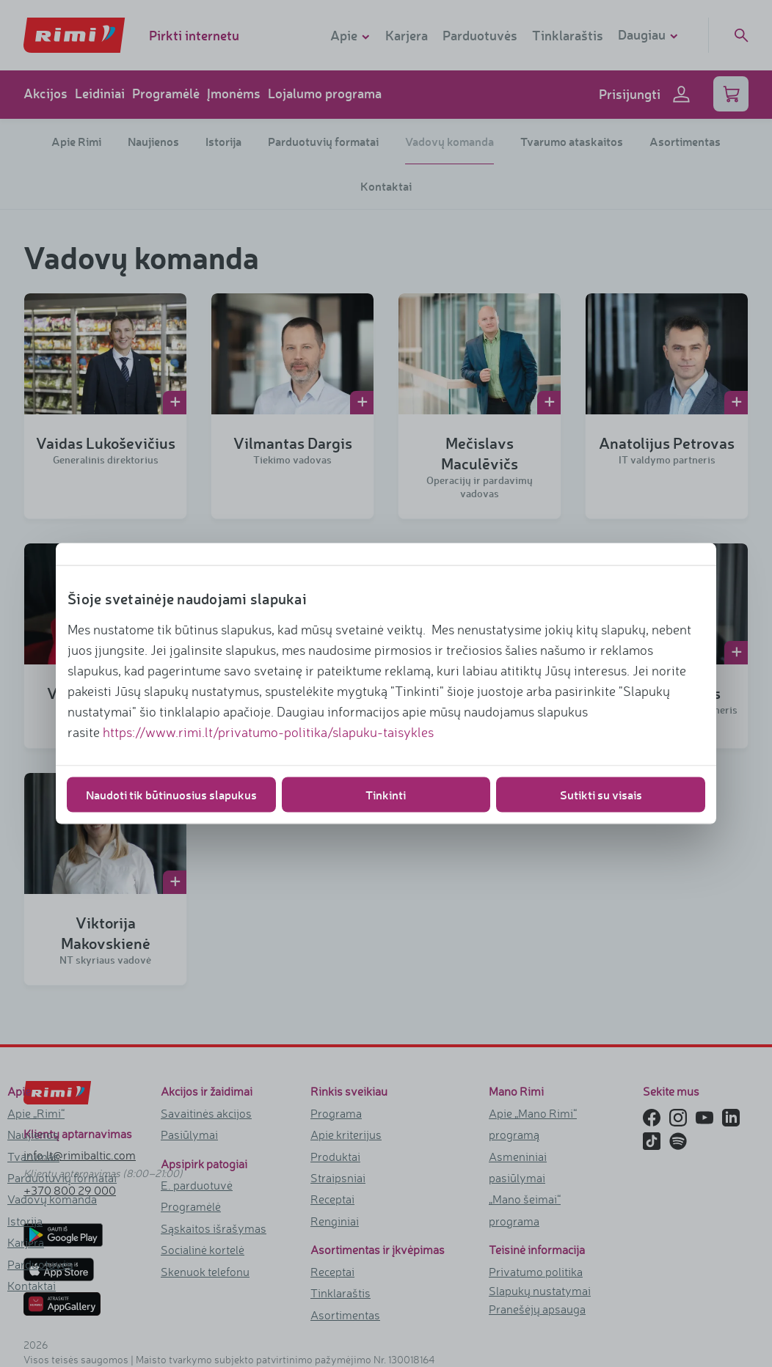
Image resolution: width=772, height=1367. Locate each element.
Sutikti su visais (601, 794)
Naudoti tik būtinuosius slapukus (171, 794)
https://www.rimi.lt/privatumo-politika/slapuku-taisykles (268, 732)
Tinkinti (385, 794)
